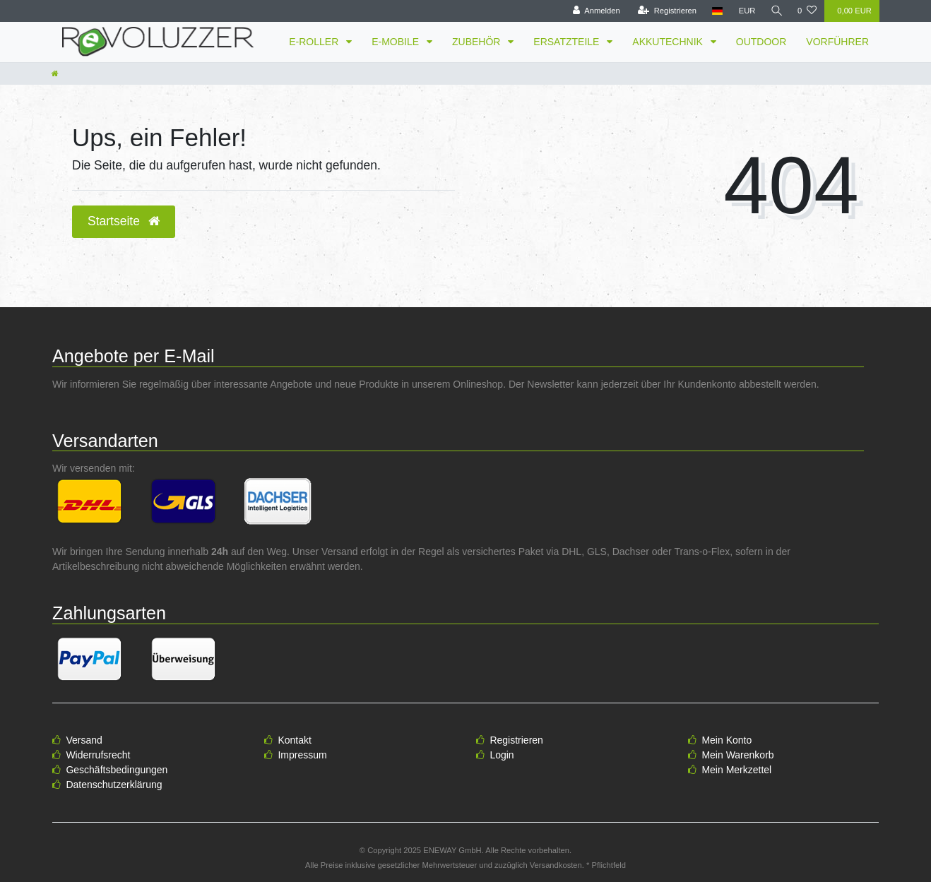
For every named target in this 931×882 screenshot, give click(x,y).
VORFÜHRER (837, 41)
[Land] (716, 11)
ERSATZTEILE (567, 41)
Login (502, 755)
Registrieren (516, 740)
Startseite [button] (124, 221)
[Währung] (745, 11)
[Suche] (775, 11)
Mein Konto (726, 740)
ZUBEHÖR (477, 41)
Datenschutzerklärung (114, 784)
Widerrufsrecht (98, 755)
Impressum (302, 755)
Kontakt (294, 740)
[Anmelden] (594, 11)
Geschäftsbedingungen (116, 769)
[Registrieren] (665, 11)
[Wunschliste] (807, 11)
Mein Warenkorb (737, 755)
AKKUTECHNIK (668, 41)
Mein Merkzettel (736, 769)
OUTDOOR (761, 41)
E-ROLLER (315, 41)
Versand (84, 740)
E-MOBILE (397, 41)
